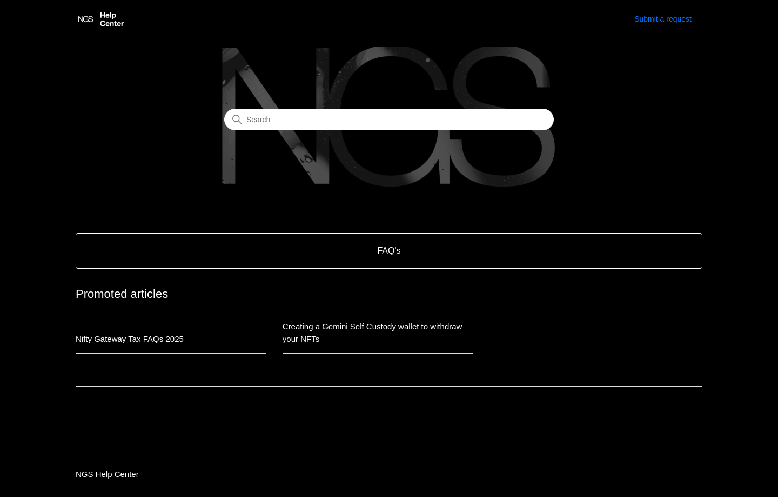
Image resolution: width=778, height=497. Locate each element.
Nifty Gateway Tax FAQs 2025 (130, 338)
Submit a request (663, 19)
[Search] (389, 119)
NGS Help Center (107, 474)
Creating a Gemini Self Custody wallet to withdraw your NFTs (372, 332)
